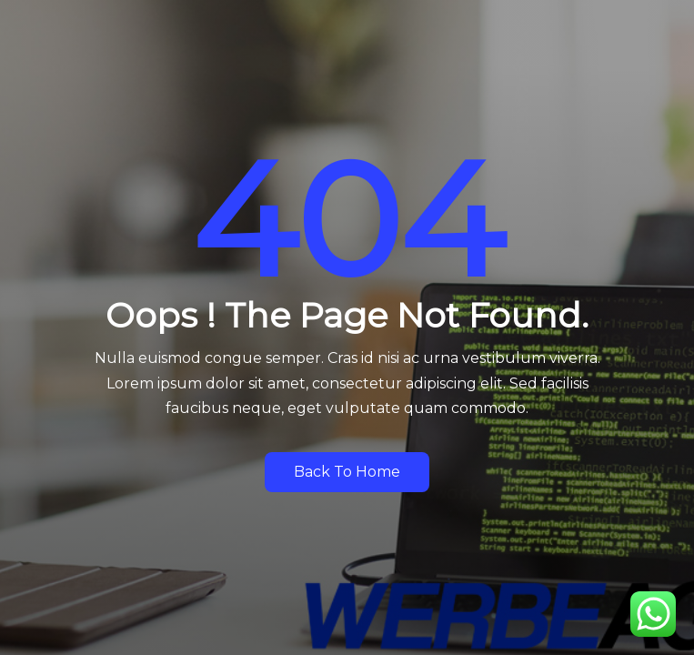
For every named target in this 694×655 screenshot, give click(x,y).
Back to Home (347, 471)
